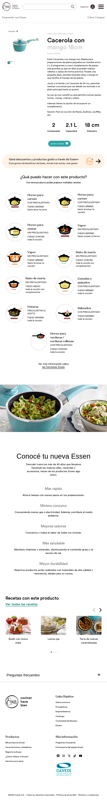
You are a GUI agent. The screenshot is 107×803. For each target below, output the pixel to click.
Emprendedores (63, 712)
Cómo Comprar (96, 17)
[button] (94, 611)
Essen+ (59, 726)
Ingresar (87, 6)
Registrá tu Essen (13, 752)
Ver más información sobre (53, 365)
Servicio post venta (14, 761)
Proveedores (61, 707)
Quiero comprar (59, 143)
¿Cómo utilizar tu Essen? (16, 757)
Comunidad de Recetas (66, 721)
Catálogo (60, 716)
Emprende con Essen (14, 17)
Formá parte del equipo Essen (69, 747)
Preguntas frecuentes (66, 743)
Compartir (13, 31)
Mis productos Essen (15, 743)
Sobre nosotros (63, 702)
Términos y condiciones (88, 795)
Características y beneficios (18, 747)
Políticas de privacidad (66, 795)
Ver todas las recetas (21, 604)
